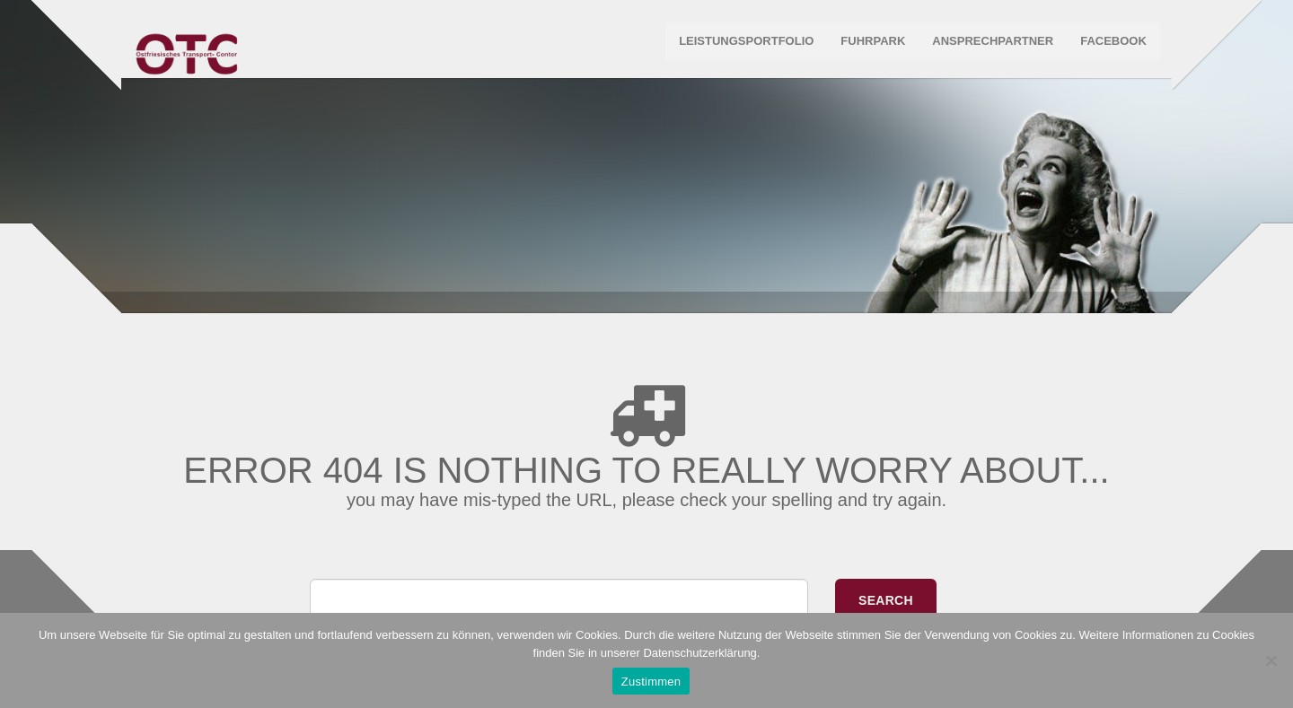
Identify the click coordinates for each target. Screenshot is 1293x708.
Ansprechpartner (991, 44)
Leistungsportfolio (744, 44)
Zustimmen (651, 681)
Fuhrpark (872, 44)
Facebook (1111, 44)
